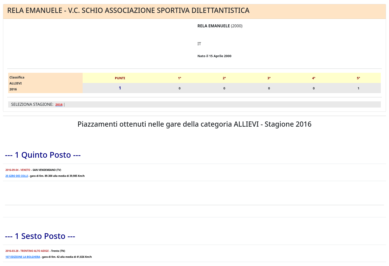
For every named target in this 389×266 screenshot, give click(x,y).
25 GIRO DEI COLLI (16, 176)
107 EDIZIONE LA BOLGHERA (22, 257)
